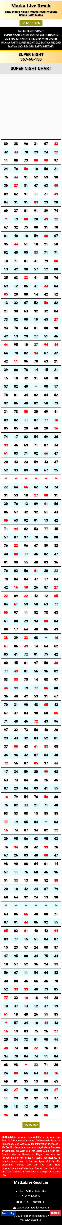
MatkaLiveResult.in (31, 1219)
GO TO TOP (31, 1124)
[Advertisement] (31, 107)
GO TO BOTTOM (31, 23)
